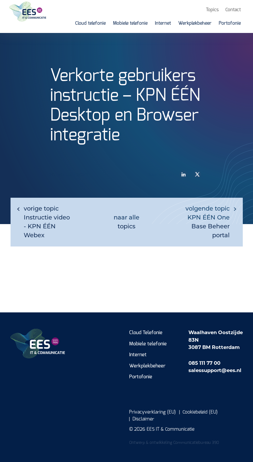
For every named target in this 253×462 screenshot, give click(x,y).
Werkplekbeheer (147, 365)
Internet (138, 354)
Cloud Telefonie (145, 332)
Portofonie (140, 376)
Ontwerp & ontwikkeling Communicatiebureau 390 (174, 443)
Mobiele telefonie (148, 343)
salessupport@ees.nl (214, 370)
